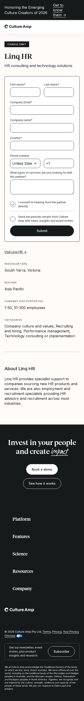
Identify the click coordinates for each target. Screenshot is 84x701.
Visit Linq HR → (15, 252)
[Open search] (67, 26)
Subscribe (61, 651)
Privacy (57, 631)
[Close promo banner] (76, 10)
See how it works (42, 483)
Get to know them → (59, 10)
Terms (46, 631)
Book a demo (42, 469)
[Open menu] (76, 26)
